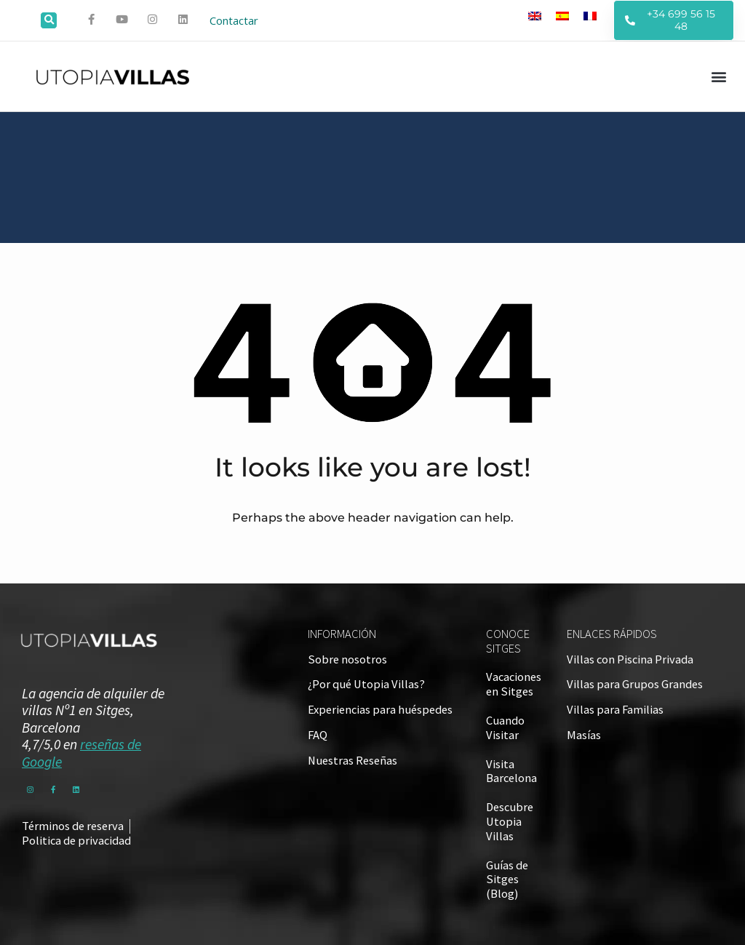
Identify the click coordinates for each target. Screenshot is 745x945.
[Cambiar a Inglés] (535, 15)
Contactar (234, 20)
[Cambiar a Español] (562, 15)
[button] (48, 20)
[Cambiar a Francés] (590, 15)
